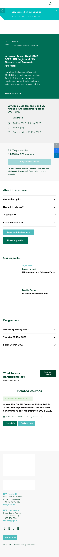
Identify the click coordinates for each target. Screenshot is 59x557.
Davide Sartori (29, 290)
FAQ (10, 545)
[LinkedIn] (9, 528)
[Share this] (56, 150)
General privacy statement (24, 545)
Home (13, 42)
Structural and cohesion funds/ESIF (24, 45)
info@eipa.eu (9, 505)
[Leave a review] (48, 373)
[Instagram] (18, 528)
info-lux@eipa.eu (10, 521)
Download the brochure (18, 232)
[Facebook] (4, 528)
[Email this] (56, 145)
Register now (27, 423)
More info (10, 423)
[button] (50, 4)
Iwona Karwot (29, 269)
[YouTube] (13, 528)
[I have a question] (15, 240)
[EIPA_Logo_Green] (14, 4)
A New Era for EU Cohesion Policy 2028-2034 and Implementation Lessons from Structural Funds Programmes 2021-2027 (28, 407)
